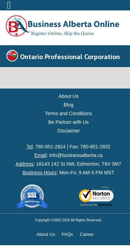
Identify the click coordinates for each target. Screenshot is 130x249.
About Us (69, 96)
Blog (68, 105)
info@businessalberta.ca (76, 155)
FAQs (67, 234)
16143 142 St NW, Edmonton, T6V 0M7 (78, 164)
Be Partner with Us (68, 122)
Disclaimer (68, 130)
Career (87, 234)
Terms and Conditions (68, 113)
